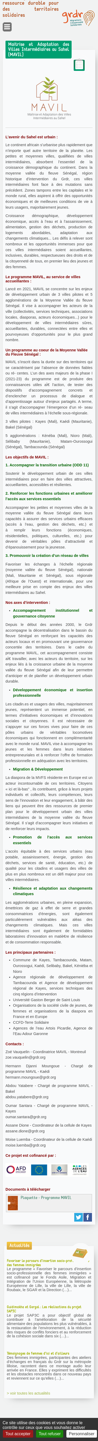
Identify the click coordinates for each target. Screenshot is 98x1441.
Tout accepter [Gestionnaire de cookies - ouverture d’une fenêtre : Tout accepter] (18, 1434)
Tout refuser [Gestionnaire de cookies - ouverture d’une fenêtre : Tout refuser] (50, 1434)
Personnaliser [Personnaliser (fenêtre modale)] (82, 1434)
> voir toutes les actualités (28, 1393)
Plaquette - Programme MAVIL (40, 1203)
